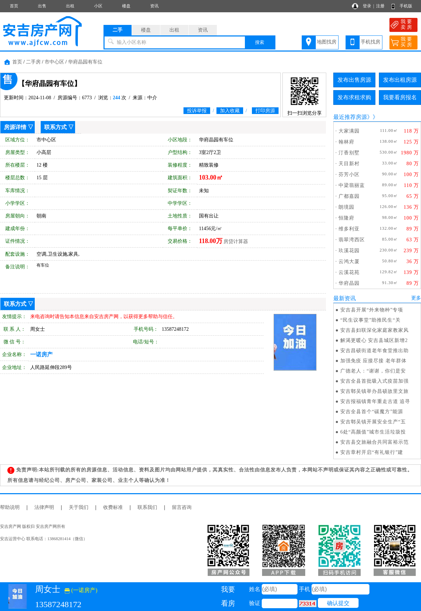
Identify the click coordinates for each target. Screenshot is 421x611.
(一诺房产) (81, 590)
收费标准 (113, 507)
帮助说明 (10, 507)
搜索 (259, 42)
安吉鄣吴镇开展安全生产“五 (373, 421)
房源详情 (15, 127)
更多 (416, 298)
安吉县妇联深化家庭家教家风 (374, 330)
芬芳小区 (349, 174)
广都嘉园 (349, 196)
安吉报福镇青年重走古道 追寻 (375, 401)
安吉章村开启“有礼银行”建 (371, 452)
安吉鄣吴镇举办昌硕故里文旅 (374, 391)
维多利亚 (349, 228)
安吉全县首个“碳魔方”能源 (371, 411)
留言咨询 (182, 507)
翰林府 (346, 142)
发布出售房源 (354, 80)
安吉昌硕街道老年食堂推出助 (374, 350)
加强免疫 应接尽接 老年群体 (373, 360)
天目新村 (349, 163)
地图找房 (326, 42)
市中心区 (54, 62)
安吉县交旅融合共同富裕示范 (374, 442)
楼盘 (126, 6)
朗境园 (346, 207)
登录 (367, 6)
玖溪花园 (349, 250)
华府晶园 (349, 283)
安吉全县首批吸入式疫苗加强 (374, 381)
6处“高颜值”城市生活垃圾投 (373, 432)
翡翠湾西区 (352, 239)
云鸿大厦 (349, 261)
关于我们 (78, 507)
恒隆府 (346, 218)
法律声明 (44, 507)
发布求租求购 (354, 97)
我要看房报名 (400, 97)
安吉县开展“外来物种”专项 (371, 310)
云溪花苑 (349, 272)
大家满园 (349, 131)
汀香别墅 (349, 152)
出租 (70, 6)
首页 (14, 6)
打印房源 (265, 110)
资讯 (154, 6)
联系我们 (147, 507)
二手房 (33, 62)
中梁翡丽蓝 (352, 185)
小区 (98, 6)
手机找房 (370, 42)
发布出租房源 (400, 80)
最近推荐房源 (350, 117)
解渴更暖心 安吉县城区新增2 (374, 340)
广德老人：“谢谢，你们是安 (373, 371)
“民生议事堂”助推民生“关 (370, 320)
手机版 (406, 6)
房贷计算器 (235, 241)
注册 (380, 6)
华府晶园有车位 (85, 62)
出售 (42, 6)
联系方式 (55, 127)
